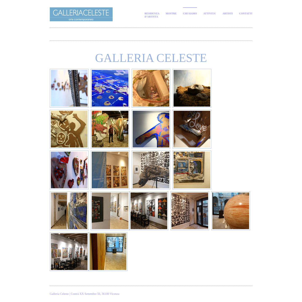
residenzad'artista (152, 15)
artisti (227, 13)
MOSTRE (171, 13)
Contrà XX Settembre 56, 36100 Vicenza (95, 293)
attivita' (209, 13)
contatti (245, 13)
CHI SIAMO (190, 13)
